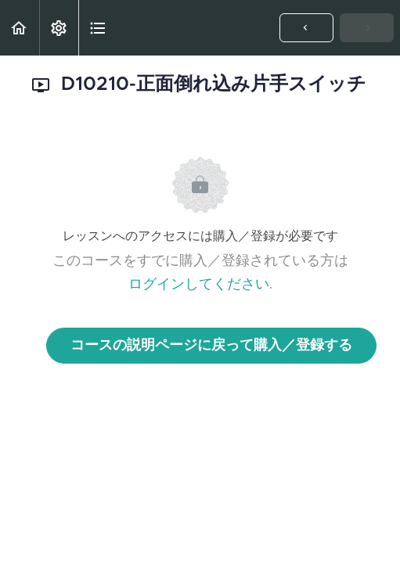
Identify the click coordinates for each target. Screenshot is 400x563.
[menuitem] (58, 28)
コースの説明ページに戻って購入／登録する (211, 346)
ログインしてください (198, 285)
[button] (19, 28)
